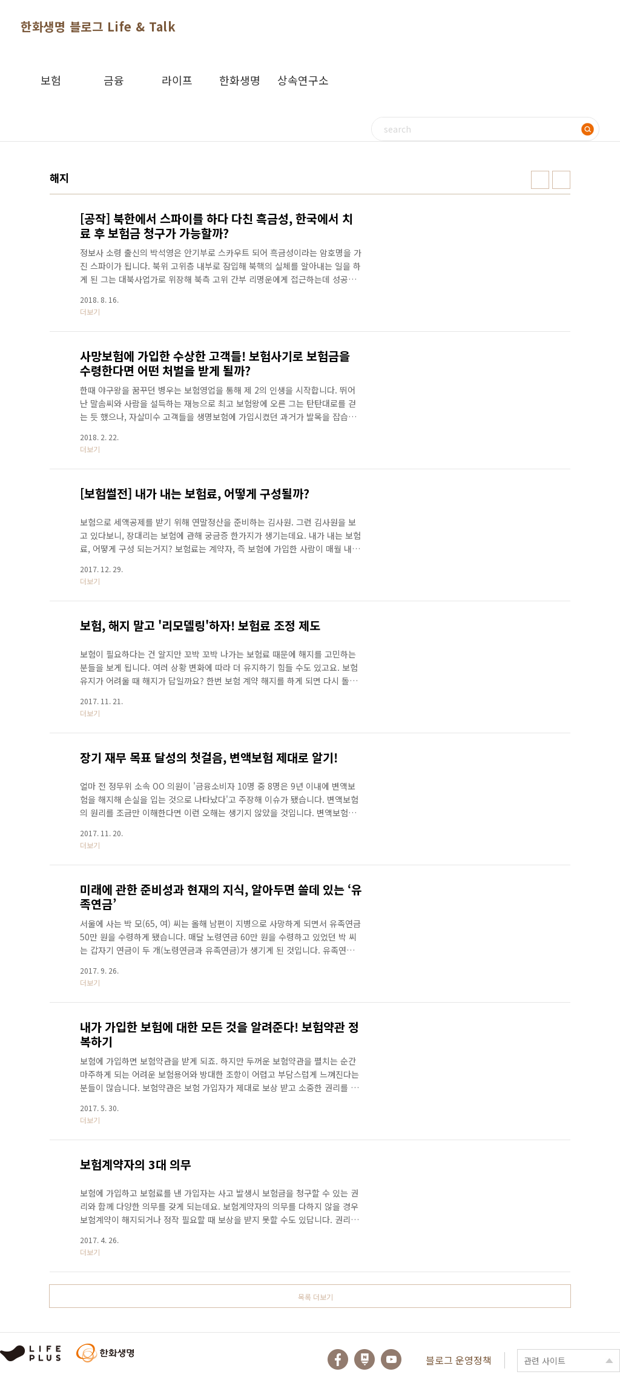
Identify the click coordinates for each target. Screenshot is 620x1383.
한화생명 (239, 80)
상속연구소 (303, 80)
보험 (51, 80)
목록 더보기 (315, 1297)
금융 (114, 80)
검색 (587, 128)
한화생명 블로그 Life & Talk (98, 26)
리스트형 (561, 180)
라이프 (177, 80)
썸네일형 (540, 180)
